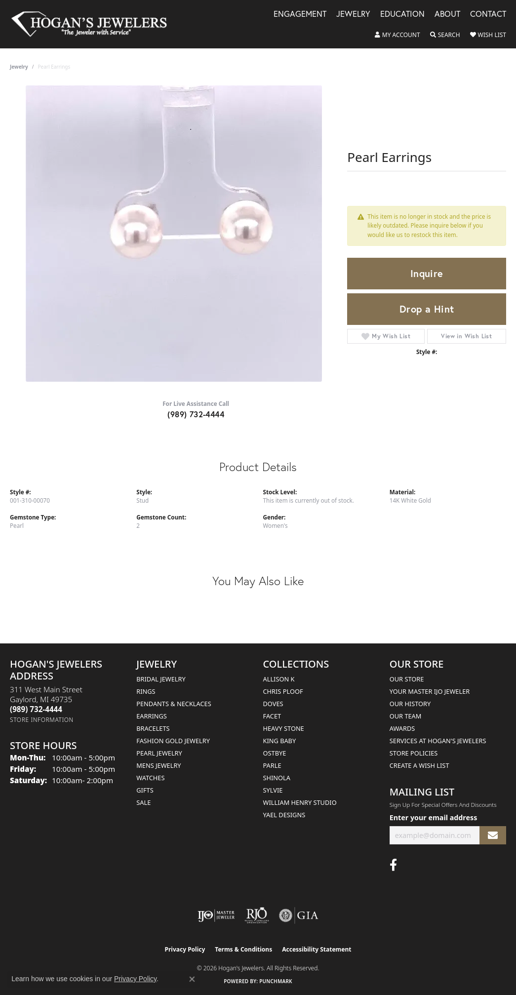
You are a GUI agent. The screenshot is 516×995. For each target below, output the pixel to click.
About (447, 14)
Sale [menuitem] (143, 802)
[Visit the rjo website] (256, 915)
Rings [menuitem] (145, 691)
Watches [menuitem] (150, 777)
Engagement (300, 14)
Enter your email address (433, 817)
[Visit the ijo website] (216, 915)
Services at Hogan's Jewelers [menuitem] (438, 740)
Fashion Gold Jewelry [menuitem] (173, 740)
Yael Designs (284, 814)
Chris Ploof (283, 691)
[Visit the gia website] (298, 915)
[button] (397, 35)
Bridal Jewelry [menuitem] (160, 679)
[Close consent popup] (192, 979)
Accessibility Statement (316, 949)
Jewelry (353, 14)
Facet (272, 716)
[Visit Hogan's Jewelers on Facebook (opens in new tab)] (393, 865)
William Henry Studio (300, 802)
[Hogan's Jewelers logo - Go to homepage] (93, 24)
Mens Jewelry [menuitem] (158, 765)
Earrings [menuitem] (151, 716)
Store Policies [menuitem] (414, 753)
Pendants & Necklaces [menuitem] (173, 703)
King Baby (279, 740)
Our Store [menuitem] (407, 679)
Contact (488, 14)
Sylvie (273, 790)
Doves (273, 703)
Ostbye (274, 753)
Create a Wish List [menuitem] (419, 765)
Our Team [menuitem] (406, 716)
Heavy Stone (283, 728)
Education (402, 14)
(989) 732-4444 (195, 414)
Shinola (276, 777)
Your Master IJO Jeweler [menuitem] (430, 691)
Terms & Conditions (243, 949)
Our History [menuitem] (410, 703)
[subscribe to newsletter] (492, 835)
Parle (272, 765)
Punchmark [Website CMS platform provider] (275, 981)
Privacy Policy (185, 949)
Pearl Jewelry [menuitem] (159, 753)
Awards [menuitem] (402, 728)
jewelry (19, 66)
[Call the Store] (36, 709)
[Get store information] (42, 720)
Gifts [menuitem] (144, 790)
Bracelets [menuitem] (152, 728)
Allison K (279, 679)
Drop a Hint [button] (426, 309)
